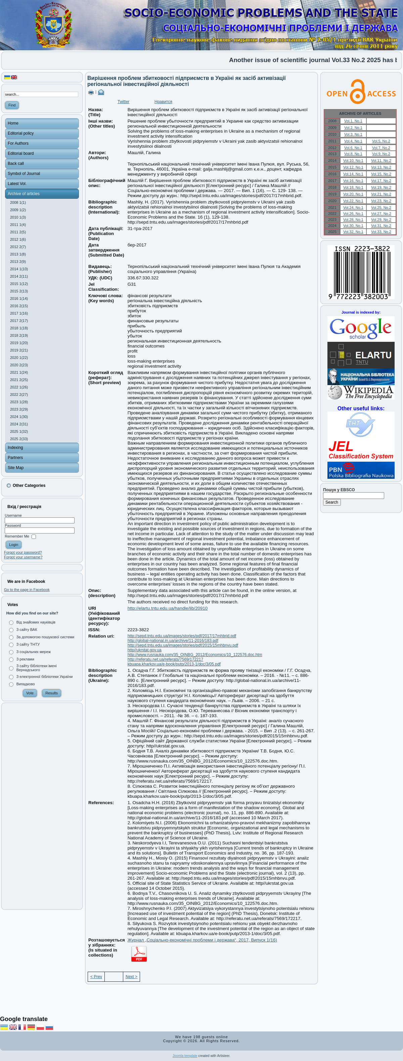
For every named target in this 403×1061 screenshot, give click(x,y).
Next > (131, 976)
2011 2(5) (18, 232)
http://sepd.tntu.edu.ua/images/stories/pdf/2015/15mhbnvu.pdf (183, 645)
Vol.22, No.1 (353, 201)
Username (13, 515)
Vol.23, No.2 (381, 201)
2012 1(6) (18, 239)
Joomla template (185, 1056)
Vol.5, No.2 (381, 141)
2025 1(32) (19, 431)
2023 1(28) (19, 402)
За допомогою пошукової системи (45, 637)
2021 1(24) (19, 372)
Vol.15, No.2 (381, 174)
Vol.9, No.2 (381, 154)
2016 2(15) (19, 306)
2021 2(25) (19, 380)
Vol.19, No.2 (381, 187)
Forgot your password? (23, 552)
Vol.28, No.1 (353, 220)
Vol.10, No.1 (353, 160)
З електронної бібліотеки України (44, 677)
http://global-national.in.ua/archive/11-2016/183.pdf (173, 640)
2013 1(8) (18, 254)
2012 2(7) (18, 247)
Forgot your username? (23, 557)
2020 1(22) (19, 358)
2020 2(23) (19, 365)
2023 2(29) (19, 409)
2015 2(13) (19, 291)
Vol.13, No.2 (381, 167)
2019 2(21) (19, 350)
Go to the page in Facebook (27, 590)
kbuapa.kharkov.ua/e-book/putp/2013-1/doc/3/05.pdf (174, 664)
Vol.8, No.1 (353, 154)
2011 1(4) (18, 225)
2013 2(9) (18, 262)
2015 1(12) (19, 284)
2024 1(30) (19, 417)
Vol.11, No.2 (381, 160)
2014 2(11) (19, 276)
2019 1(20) (19, 343)
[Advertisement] (42, 806)
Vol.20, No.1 (353, 194)
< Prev (96, 976)
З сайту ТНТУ (28, 644)
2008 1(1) (18, 202)
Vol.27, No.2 (381, 214)
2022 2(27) (19, 395)
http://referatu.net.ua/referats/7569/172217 (166, 659)
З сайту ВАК (26, 630)
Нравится (163, 101)
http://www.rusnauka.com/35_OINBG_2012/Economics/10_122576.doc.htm (195, 654)
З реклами (25, 659)
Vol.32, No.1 (353, 232)
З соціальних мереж (33, 652)
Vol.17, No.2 (381, 181)
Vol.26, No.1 (353, 214)
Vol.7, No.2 (381, 148)
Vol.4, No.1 (353, 141)
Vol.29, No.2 (381, 220)
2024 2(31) (19, 424)
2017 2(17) (19, 321)
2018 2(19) (19, 335)
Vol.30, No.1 (353, 226)
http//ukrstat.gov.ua (145, 650)
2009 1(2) (18, 210)
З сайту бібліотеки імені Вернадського (36, 668)
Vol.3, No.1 (353, 134)
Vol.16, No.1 (353, 181)
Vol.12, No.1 (353, 167)
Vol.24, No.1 (353, 207)
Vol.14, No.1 (353, 174)
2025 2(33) (19, 439)
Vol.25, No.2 (381, 207)
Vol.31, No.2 (381, 226)
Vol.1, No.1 (353, 121)
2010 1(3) (18, 217)
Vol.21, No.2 (381, 194)
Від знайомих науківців (35, 622)
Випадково (25, 684)
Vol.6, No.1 (353, 148)
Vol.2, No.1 (353, 128)
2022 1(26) (19, 387)
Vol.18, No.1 (353, 187)
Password (13, 525)
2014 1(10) (19, 269)
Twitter (123, 101)
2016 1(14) (19, 298)
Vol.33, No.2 (381, 232)
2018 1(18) (19, 328)
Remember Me (17, 537)
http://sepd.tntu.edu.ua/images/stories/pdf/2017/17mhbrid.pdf (182, 636)
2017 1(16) (19, 313)
